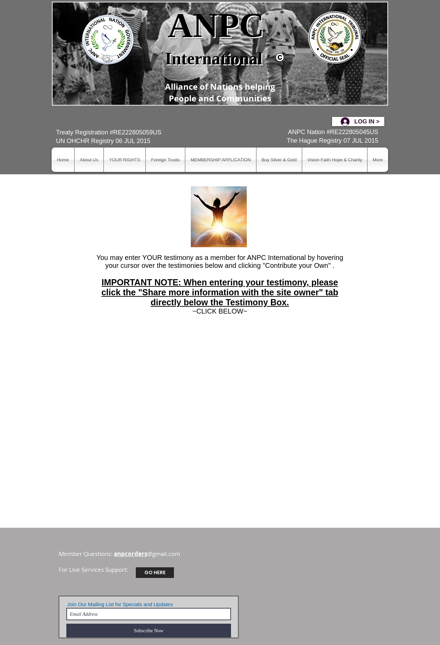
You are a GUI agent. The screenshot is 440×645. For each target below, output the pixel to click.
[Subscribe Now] (148, 630)
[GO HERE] (155, 572)
